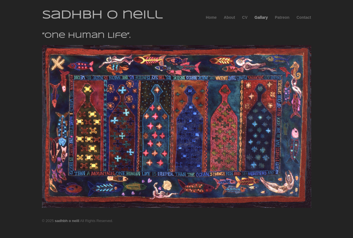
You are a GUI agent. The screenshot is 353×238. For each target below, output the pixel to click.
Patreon (282, 17)
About (229, 17)
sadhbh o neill (102, 15)
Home (211, 17)
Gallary (261, 17)
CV (244, 17)
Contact (303, 17)
